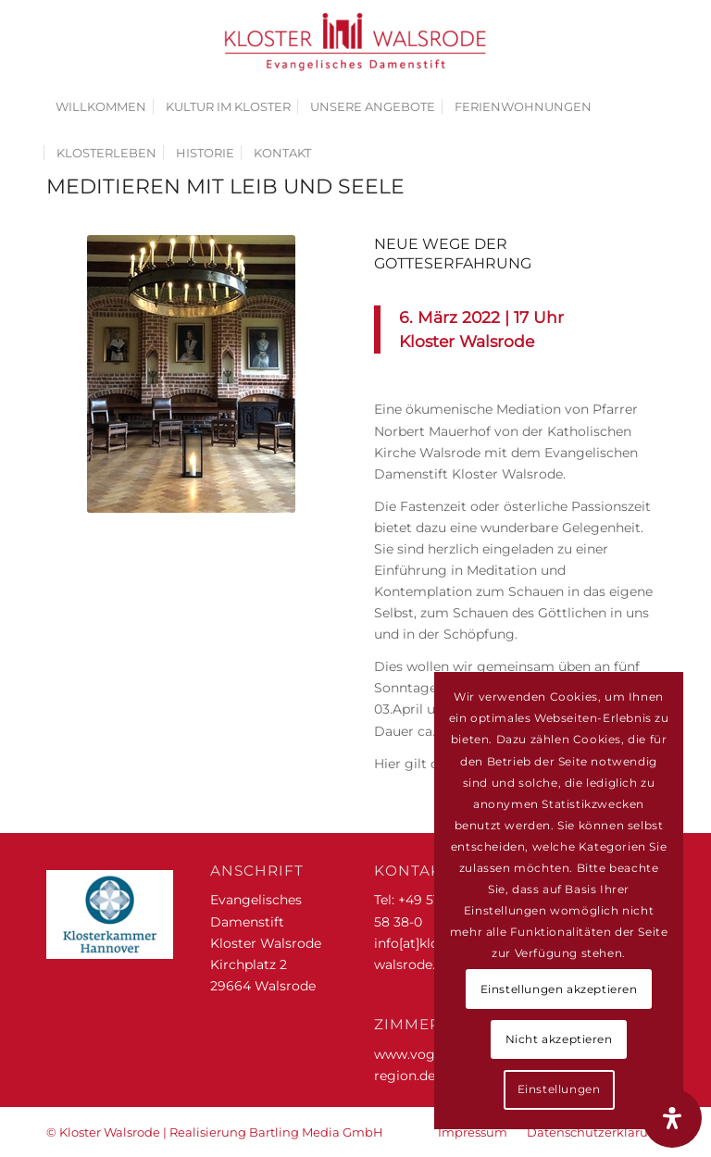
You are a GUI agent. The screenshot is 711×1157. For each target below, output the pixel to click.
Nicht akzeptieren (559, 1039)
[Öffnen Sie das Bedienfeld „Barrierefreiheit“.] (672, 1118)
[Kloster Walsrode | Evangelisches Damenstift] (355, 41)
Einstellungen (559, 1089)
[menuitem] (101, 106)
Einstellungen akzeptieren (559, 989)
